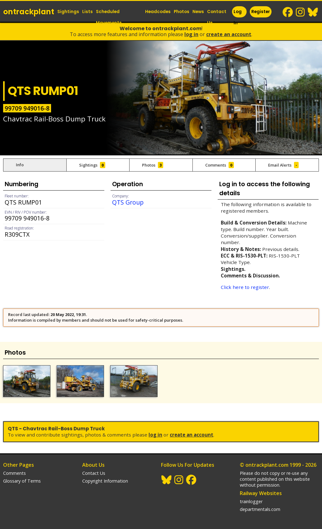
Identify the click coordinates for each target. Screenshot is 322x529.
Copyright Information (105, 481)
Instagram (300, 12)
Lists (87, 12)
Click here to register (245, 287)
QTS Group (128, 202)
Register (260, 12)
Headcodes (158, 12)
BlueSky (313, 12)
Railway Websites (261, 493)
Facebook (288, 12)
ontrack (28, 12)
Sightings (68, 12)
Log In (238, 17)
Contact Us (216, 17)
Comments (14, 473)
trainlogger (251, 501)
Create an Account (228, 34)
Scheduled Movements (109, 17)
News (198, 12)
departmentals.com (260, 509)
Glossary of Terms (22, 481)
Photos (181, 12)
